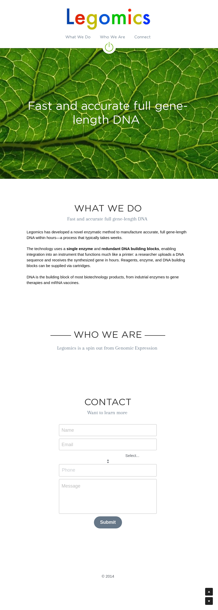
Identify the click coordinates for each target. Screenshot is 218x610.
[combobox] (101, 455)
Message (72, 486)
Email (68, 444)
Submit (109, 522)
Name (69, 430)
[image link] (109, 46)
